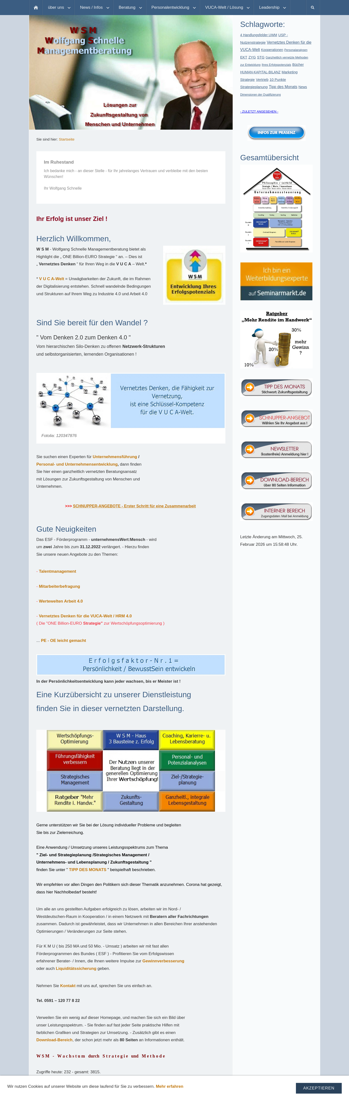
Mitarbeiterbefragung (59, 586)
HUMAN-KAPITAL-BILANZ (260, 72)
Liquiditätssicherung (76, 968)
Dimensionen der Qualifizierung (260, 94)
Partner (230, 1092)
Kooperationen (272, 50)
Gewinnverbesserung (163, 961)
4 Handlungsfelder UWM (258, 35)
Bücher (298, 64)
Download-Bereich (54, 1040)
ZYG (252, 57)
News (303, 87)
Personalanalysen (295, 50)
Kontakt (67, 985)
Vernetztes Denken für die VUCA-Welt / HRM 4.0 (85, 616)
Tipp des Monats (283, 87)
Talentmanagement (57, 571)
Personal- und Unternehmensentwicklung (77, 464)
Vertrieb (262, 79)
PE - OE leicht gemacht (63, 640)
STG (261, 57)
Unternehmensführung (115, 456)
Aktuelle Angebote (201, 1092)
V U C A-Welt (51, 279)
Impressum (122, 1092)
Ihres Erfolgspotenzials (276, 65)
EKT (243, 57)
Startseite (67, 139)
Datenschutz (149, 1092)
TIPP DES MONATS (87, 869)
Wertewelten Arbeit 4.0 (61, 601)
